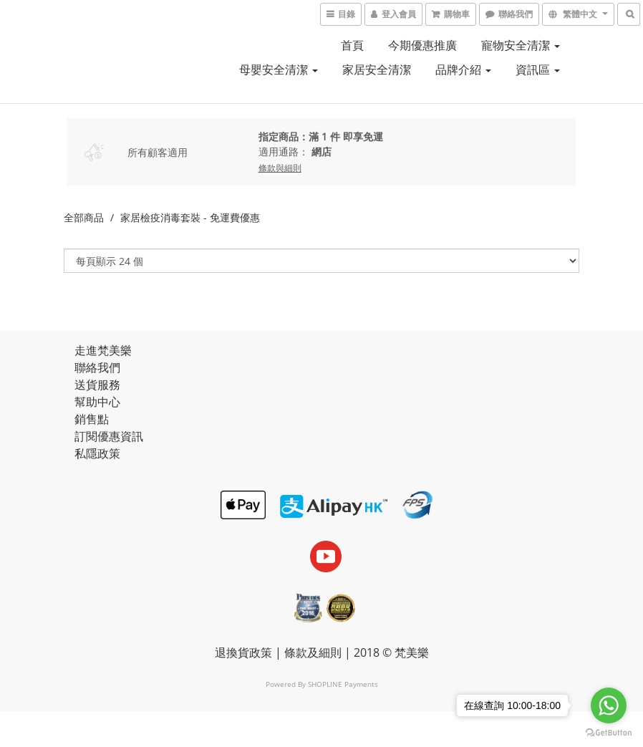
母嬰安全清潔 (278, 69)
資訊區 (538, 69)
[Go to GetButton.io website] (609, 732)
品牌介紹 (463, 69)
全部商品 (84, 217)
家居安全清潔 (376, 69)
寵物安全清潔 (520, 45)
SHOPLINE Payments (343, 684)
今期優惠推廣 (422, 45)
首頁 (352, 45)
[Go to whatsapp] (609, 705)
